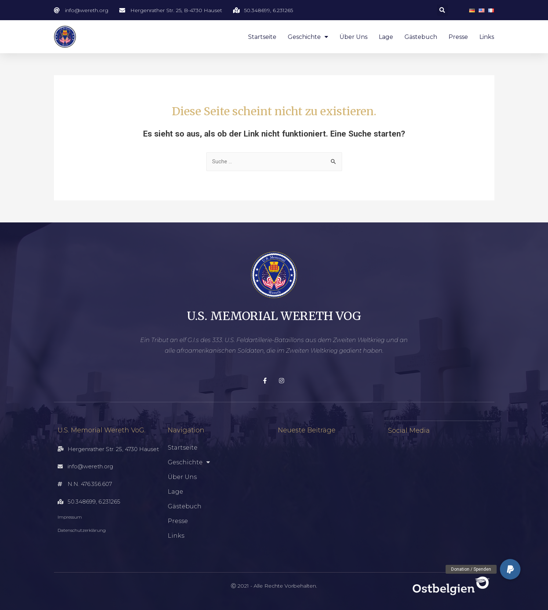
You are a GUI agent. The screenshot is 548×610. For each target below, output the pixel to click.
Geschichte (308, 37)
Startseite (262, 36)
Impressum (70, 517)
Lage (386, 36)
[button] (510, 569)
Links (486, 36)
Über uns (353, 36)
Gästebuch (420, 36)
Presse (458, 36)
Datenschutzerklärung (82, 530)
